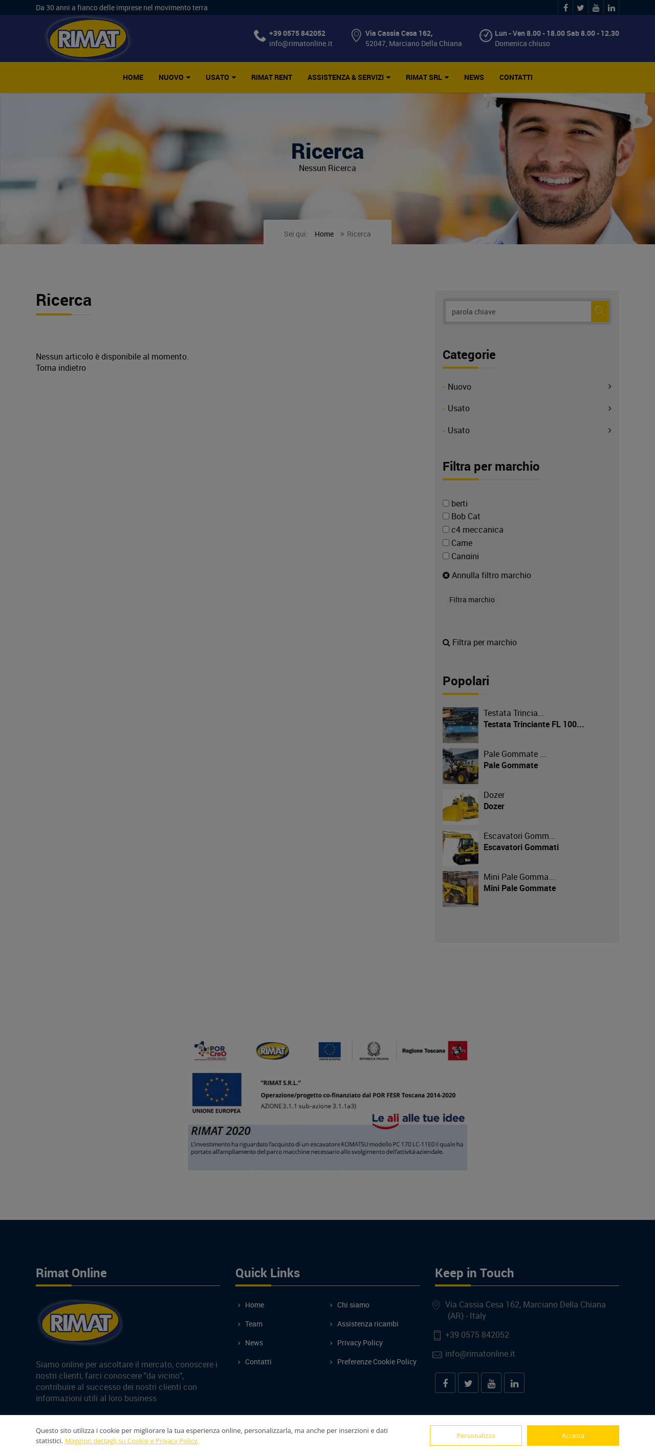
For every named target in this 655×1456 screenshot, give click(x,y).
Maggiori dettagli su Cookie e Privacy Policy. (131, 1440)
